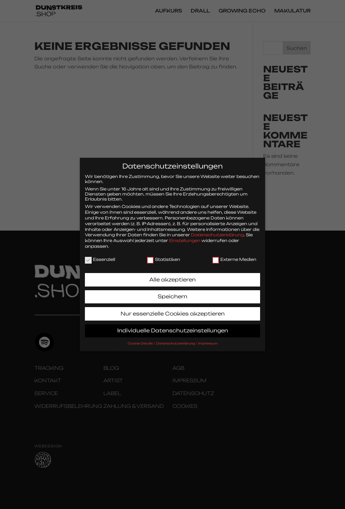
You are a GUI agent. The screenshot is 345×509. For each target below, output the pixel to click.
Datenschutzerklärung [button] (176, 338)
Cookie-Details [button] (141, 338)
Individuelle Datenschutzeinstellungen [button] (172, 326)
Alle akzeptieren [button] (172, 275)
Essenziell (100, 254)
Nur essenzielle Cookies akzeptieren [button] (173, 309)
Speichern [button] (172, 292)
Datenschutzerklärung (217, 230)
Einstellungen (184, 235)
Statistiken (163, 254)
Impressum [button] (208, 338)
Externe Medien (234, 254)
